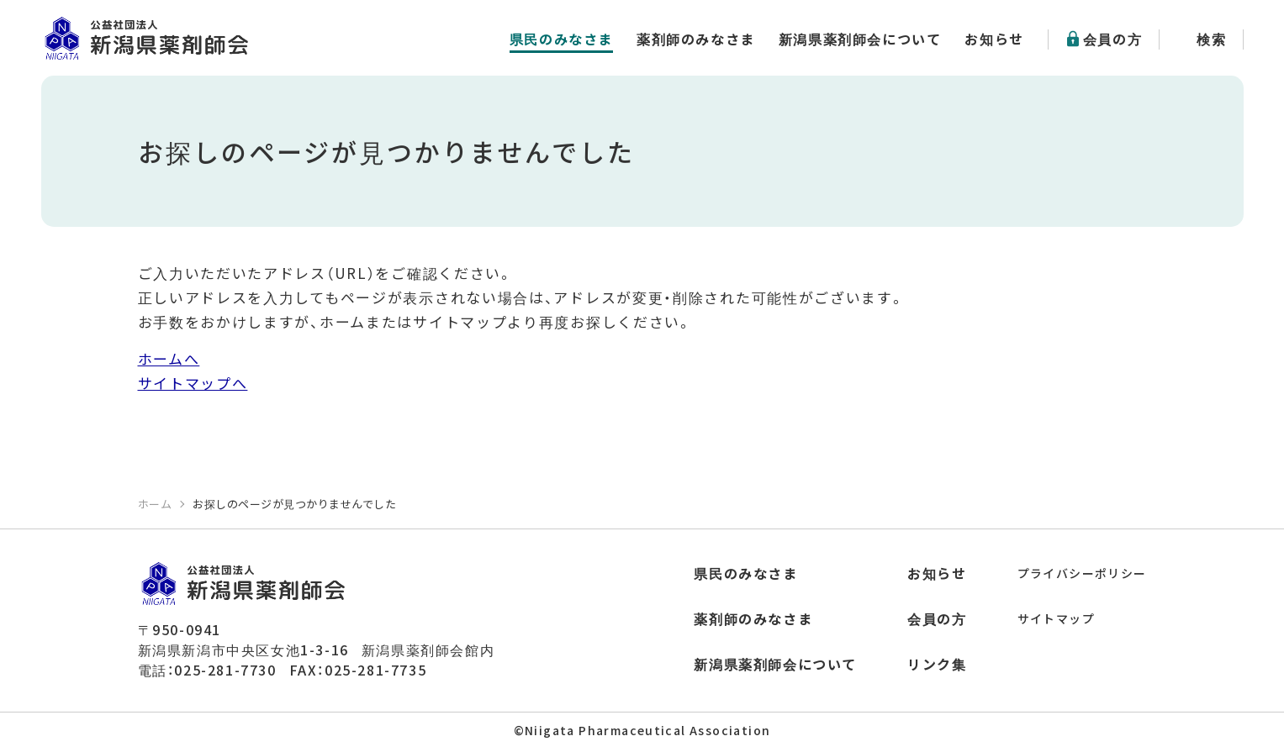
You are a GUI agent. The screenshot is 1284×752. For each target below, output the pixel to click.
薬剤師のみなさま (696, 39)
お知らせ (993, 39)
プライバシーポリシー (1082, 573)
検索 (1211, 39)
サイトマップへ (193, 382)
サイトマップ (1056, 618)
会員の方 (1112, 39)
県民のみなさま (561, 39)
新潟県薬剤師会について (860, 39)
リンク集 (936, 664)
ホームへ (169, 358)
